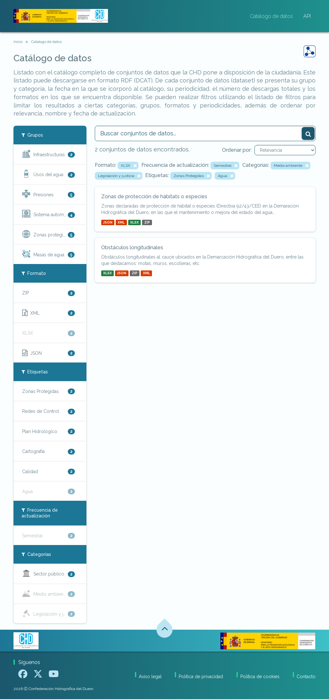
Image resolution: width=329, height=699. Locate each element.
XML (121, 222)
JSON (107, 222)
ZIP (147, 222)
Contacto (306, 676)
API (307, 16)
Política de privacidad (201, 676)
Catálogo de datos (271, 16)
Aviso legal (150, 676)
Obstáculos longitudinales (132, 247)
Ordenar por (236, 150)
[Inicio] (17, 42)
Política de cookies (260, 676)
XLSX (134, 222)
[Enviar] (308, 133)
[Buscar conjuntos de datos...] (205, 133)
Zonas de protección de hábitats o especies (154, 196)
